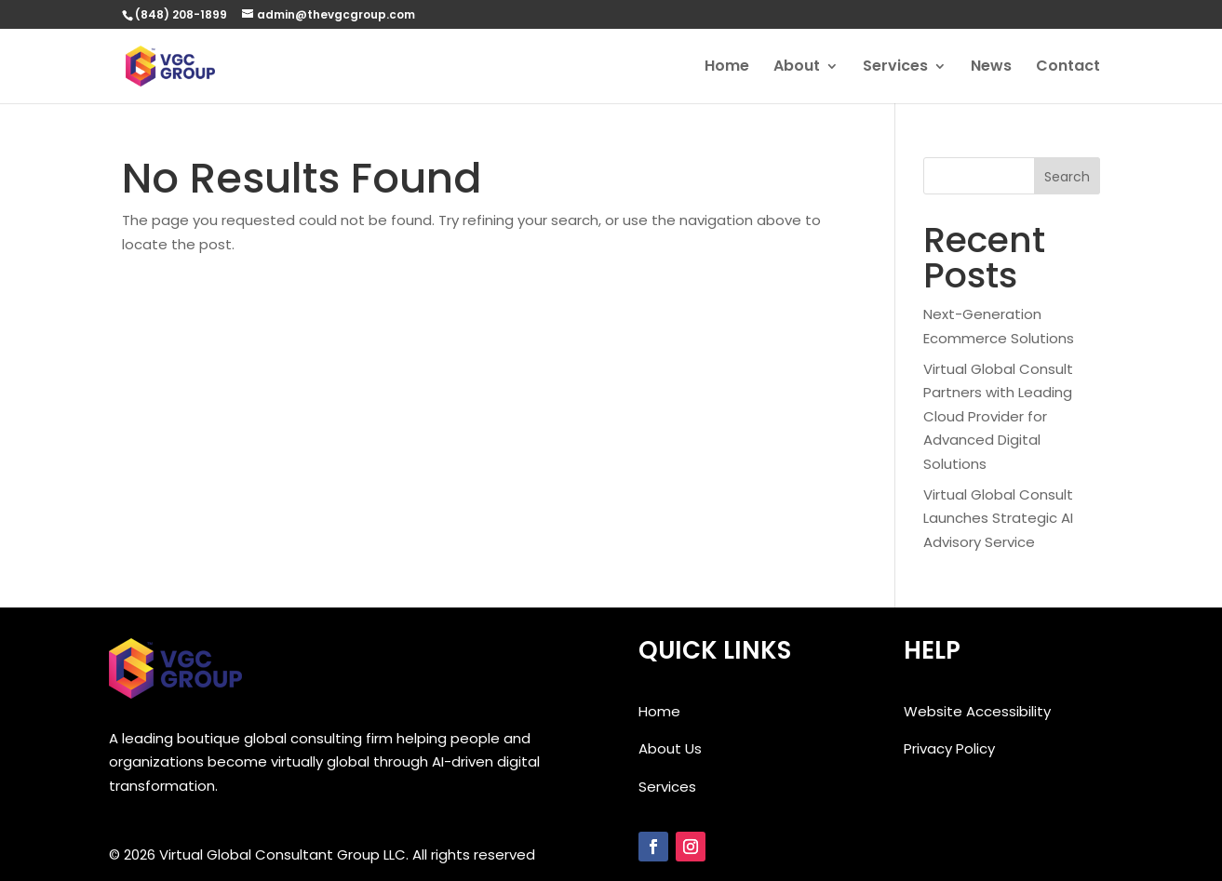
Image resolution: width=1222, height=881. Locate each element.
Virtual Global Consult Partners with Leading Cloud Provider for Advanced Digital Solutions (998, 416)
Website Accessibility (977, 711)
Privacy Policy (949, 748)
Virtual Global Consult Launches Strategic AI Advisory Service (998, 518)
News (991, 68)
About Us (670, 748)
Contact (1068, 68)
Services (895, 68)
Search (1067, 176)
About (796, 68)
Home (727, 68)
